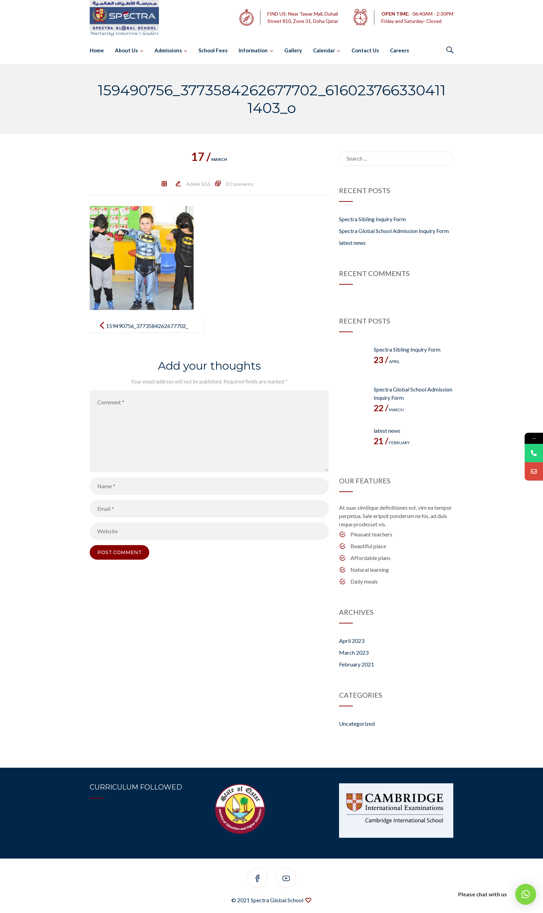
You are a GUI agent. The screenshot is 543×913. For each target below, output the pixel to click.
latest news (352, 242)
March (209, 159)
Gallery (293, 50)
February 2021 (356, 664)
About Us (126, 50)
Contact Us (365, 50)
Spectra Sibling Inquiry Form (372, 219)
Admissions (168, 50)
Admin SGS (198, 184)
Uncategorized (357, 723)
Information (253, 50)
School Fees (213, 50)
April (387, 361)
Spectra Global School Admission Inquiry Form (394, 230)
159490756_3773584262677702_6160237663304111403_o (147, 331)
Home (97, 50)
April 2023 (351, 640)
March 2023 (353, 652)
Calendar (324, 50)
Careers (399, 50)
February (392, 442)
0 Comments (239, 184)
